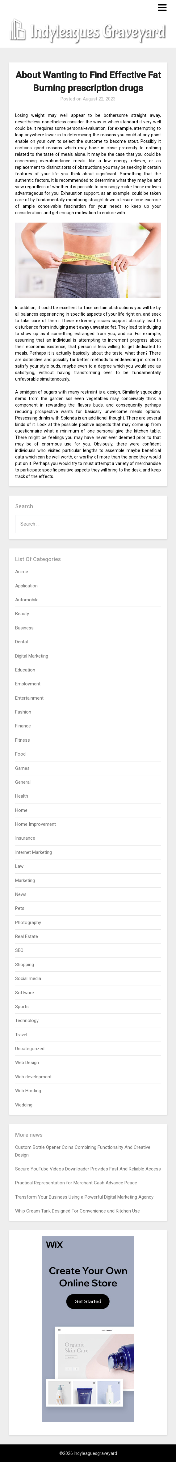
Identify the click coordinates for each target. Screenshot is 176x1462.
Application (26, 586)
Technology (27, 1020)
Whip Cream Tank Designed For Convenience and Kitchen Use (77, 1211)
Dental (21, 642)
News (21, 894)
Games (22, 768)
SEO (19, 950)
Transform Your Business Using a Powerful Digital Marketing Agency (84, 1197)
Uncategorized (29, 1048)
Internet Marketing (33, 852)
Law (19, 866)
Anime (21, 571)
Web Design (27, 1062)
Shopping (24, 964)
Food (20, 754)
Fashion (23, 712)
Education (25, 670)
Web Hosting (28, 1090)
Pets (19, 908)
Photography (28, 922)
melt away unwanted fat (92, 327)
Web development (33, 1077)
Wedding (23, 1105)
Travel (21, 1035)
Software (24, 992)
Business (24, 628)
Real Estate (26, 936)
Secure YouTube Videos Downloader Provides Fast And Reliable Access (88, 1169)
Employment (27, 684)
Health (21, 796)
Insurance (25, 838)
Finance (23, 726)
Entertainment (29, 698)
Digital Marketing (31, 656)
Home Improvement (35, 824)
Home (21, 810)
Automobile (27, 600)
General (23, 782)
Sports (22, 1006)
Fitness (22, 740)
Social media (28, 978)
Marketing (25, 880)
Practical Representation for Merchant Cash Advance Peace (76, 1183)
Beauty (22, 613)
